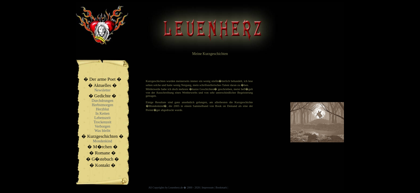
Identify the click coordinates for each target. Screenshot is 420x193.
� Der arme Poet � (102, 79)
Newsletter (102, 90)
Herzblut (102, 109)
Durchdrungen (102, 101)
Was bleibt (102, 131)
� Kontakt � (102, 165)
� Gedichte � (103, 95)
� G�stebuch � (102, 159)
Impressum (207, 187)
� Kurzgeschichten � (102, 136)
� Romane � (102, 152)
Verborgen (102, 126)
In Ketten (102, 114)
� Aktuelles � (102, 85)
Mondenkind (102, 141)
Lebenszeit (102, 118)
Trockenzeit (102, 122)
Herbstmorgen (102, 105)
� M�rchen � (102, 146)
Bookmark (221, 187)
